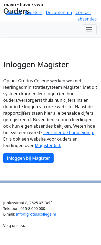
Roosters (33, 12)
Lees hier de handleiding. (68, 132)
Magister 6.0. (48, 145)
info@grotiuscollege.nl (36, 214)
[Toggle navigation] (89, 29)
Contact (83, 12)
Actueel (13, 12)
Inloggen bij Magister (28, 158)
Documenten (59, 12)
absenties (86, 19)
